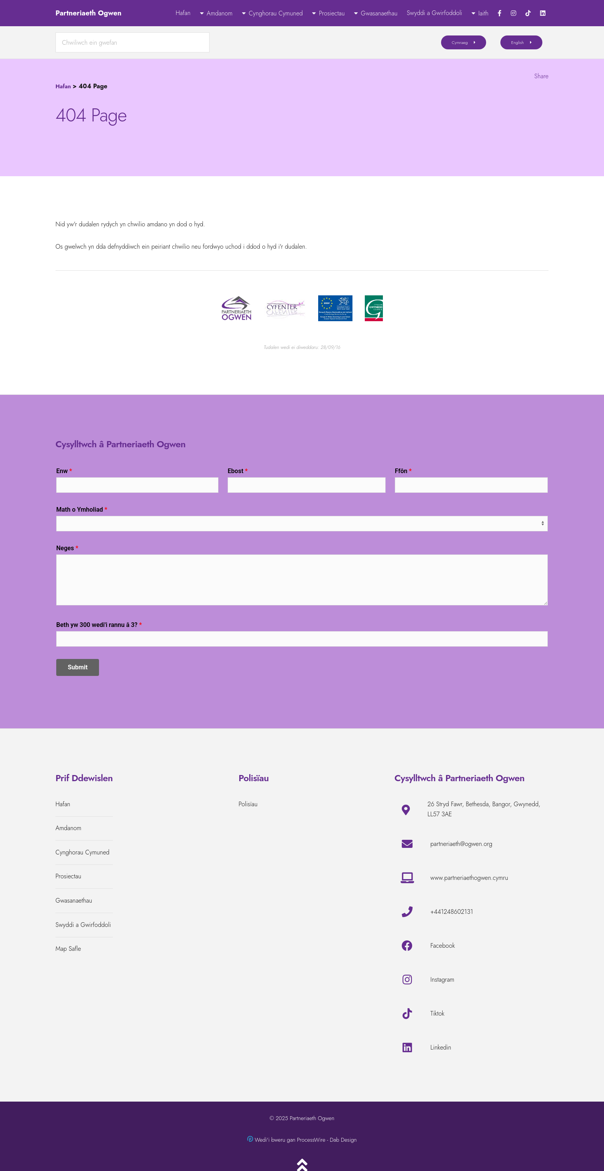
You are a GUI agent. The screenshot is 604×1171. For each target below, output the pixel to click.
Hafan (183, 12)
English (517, 42)
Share (541, 76)
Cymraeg (460, 42)
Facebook (442, 945)
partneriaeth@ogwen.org (461, 843)
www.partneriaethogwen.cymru (469, 877)
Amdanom (220, 13)
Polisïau (247, 804)
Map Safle (68, 948)
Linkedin (440, 1047)
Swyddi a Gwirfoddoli (434, 12)
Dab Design (343, 1140)
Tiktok (437, 1013)
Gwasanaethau (379, 13)
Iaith (483, 13)
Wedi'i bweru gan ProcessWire (290, 1140)
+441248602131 (451, 911)
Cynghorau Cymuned (276, 13)
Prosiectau (332, 13)
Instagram (442, 979)
